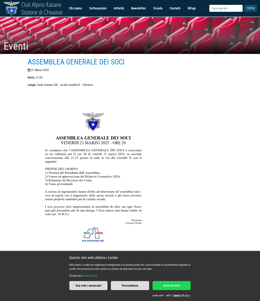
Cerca (251, 8)
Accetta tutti (171, 285)
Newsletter (138, 8)
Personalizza (130, 285)
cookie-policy (90, 275)
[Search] (226, 8)
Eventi (16, 46)
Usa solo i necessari (88, 285)
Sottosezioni (97, 8)
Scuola (157, 8)
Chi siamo (75, 8)
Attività (119, 8)
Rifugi (192, 8)
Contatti (175, 8)
